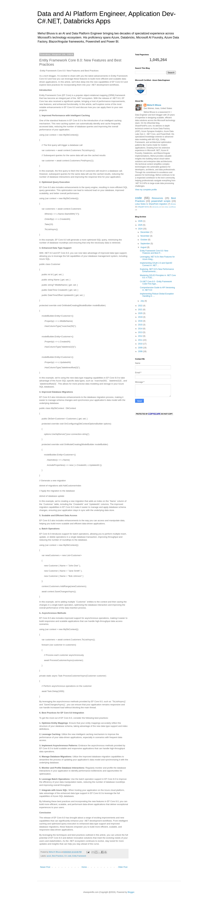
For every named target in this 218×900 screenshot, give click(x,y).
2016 (140, 321)
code (69, 856)
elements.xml (156, 207)
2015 (140, 325)
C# (65, 856)
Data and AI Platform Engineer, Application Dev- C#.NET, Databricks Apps (106, 17)
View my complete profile (146, 190)
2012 (140, 336)
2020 (140, 313)
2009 (140, 348)
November (145, 236)
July (142, 301)
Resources (157, 198)
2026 (140, 221)
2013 (140, 332)
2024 (140, 229)
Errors (173, 204)
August (143, 247)
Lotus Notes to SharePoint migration (151, 204)
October (144, 240)
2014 (140, 328)
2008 (140, 351)
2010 (140, 344)
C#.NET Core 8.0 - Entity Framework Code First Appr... (156, 282)
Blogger (131, 892)
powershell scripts (160, 201)
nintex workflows (170, 207)
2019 (140, 317)
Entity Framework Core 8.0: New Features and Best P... (154, 252)
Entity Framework (79, 856)
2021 (140, 309)
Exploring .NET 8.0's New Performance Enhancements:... (157, 270)
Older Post (122, 867)
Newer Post (45, 867)
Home (84, 867)
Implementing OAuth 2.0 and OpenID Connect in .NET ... (156, 264)
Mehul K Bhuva (154, 105)
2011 (140, 340)
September (145, 243)
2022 (140, 306)
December (145, 232)
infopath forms (143, 207)
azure (49, 856)
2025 (140, 225)
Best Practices (57, 856)
